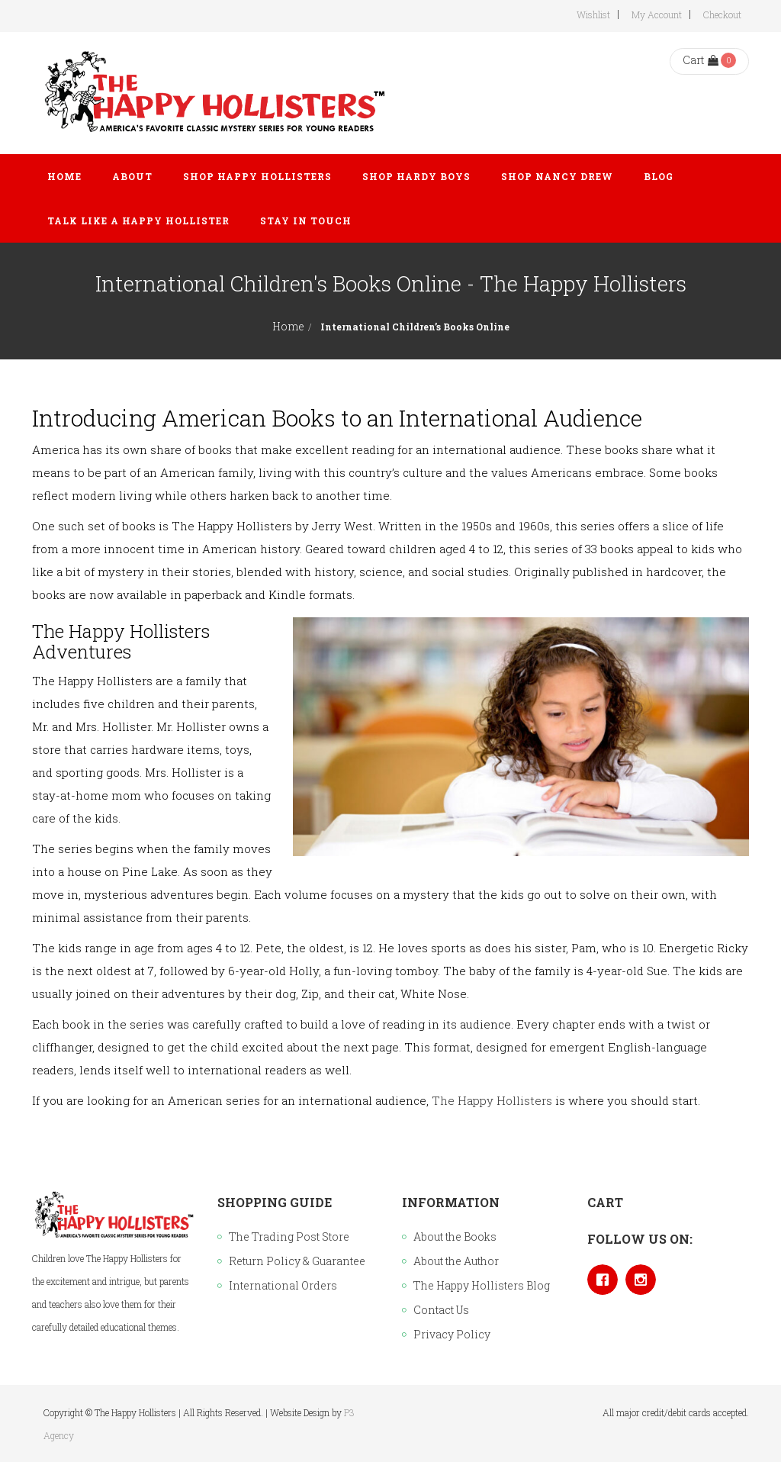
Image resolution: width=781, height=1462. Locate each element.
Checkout (722, 14)
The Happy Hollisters (492, 1100)
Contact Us (441, 1310)
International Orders (283, 1285)
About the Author (456, 1261)
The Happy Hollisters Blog (481, 1285)
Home (288, 326)
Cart (700, 60)
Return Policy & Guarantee (297, 1261)
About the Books (455, 1236)
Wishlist (593, 14)
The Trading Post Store (289, 1236)
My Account (657, 14)
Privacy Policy (451, 1334)
